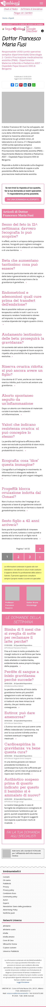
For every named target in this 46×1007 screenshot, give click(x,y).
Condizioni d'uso (9, 893)
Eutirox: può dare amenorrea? (19, 715)
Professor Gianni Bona (14, 723)
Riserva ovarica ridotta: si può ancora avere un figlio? (22, 370)
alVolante (6, 926)
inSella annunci (8, 936)
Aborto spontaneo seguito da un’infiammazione (17, 399)
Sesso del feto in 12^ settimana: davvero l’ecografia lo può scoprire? (20, 230)
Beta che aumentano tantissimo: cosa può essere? (20, 264)
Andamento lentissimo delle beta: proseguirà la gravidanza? (23, 338)
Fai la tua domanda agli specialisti (23, 834)
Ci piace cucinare (9, 947)
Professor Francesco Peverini (16, 648)
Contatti (6, 877)
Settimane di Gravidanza (31, 9)
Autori (5, 900)
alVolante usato (9, 929)
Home (4, 18)
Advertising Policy (10, 909)
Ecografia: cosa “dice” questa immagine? (20, 462)
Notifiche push (9, 913)
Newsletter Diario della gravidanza (17, 906)
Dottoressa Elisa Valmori (14, 686)
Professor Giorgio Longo (15, 802)
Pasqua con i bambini (23, 13)
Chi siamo (7, 880)
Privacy (6, 887)
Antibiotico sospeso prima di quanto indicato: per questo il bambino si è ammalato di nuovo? (22, 787)
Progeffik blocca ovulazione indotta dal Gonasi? (21, 492)
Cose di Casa (8, 940)
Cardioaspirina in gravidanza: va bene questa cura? (22, 748)
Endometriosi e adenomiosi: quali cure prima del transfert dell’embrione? (21, 298)
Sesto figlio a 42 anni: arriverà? (21, 523)
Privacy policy (8, 890)
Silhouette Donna (10, 944)
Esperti (11, 18)
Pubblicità (7, 883)
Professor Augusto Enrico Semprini (18, 758)
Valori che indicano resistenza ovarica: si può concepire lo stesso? (20, 430)
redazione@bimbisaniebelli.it (17, 993)
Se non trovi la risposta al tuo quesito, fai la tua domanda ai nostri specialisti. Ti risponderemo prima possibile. (23, 194)
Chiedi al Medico (10, 9)
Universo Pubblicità (11, 951)
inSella (5, 933)
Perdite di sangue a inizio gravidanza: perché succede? (21, 675)
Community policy (10, 896)
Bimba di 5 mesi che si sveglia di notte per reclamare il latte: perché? (22, 635)
